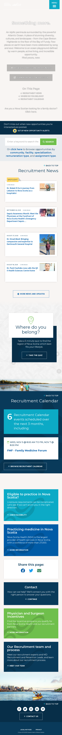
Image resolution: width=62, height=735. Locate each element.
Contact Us (32, 716)
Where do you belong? (32, 96)
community (17, 152)
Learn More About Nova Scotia (32, 78)
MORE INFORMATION (19, 550)
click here (16, 149)
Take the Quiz (35, 355)
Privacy (39, 729)
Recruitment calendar (32, 99)
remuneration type (17, 155)
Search (50, 142)
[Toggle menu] (54, 4)
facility (29, 152)
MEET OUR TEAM (17, 666)
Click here (30, 111)
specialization (43, 152)
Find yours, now (31, 57)
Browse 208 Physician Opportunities (32, 68)
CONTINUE (32, 599)
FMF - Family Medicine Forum (27, 450)
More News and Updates (32, 294)
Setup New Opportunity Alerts (33, 131)
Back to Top (52, 166)
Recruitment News (32, 93)
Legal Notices (25, 729)
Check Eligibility (18, 515)
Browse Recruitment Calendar (26, 466)
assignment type (45, 155)
